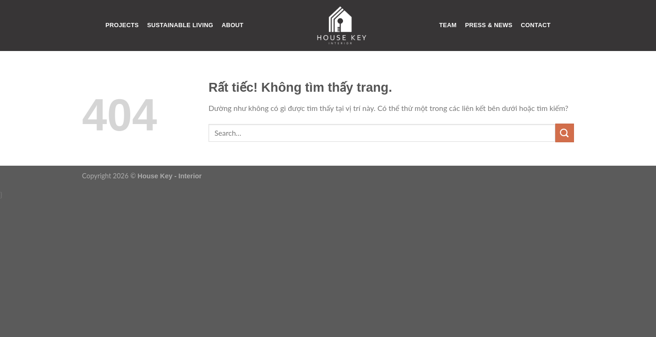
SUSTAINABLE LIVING (180, 25)
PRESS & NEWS (488, 25)
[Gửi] (564, 133)
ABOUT (233, 25)
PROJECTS (122, 25)
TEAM (447, 25)
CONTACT (536, 25)
